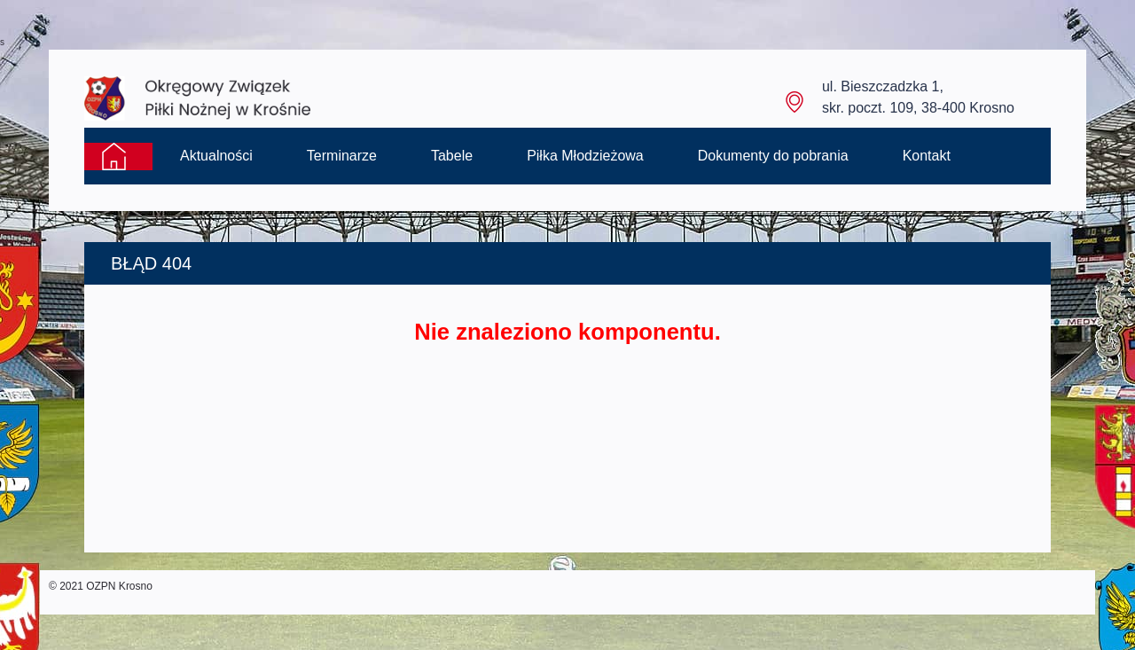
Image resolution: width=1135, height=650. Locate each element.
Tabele (452, 155)
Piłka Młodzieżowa (585, 155)
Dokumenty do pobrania (773, 155)
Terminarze (342, 155)
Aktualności (216, 155)
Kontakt (927, 155)
